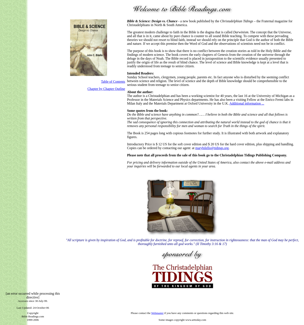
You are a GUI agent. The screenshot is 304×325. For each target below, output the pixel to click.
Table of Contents (113, 81)
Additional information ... (246, 103)
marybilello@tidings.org (212, 148)
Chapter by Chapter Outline (106, 89)
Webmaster (157, 313)
